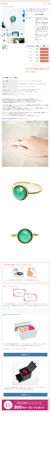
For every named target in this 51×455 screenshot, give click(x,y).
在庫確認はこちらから (37, 65)
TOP (3, 6)
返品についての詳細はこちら (32, 71)
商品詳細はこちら (25, 354)
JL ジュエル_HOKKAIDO (9, 6)
